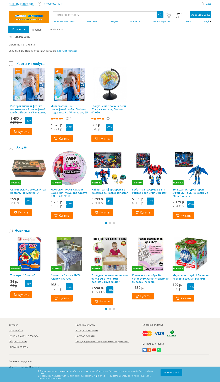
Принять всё (171, 372)
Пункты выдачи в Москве (24, 336)
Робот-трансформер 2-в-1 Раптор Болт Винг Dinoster (149, 191)
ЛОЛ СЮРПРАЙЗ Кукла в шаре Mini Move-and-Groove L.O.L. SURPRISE (69, 193)
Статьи (187, 21)
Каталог (13, 325)
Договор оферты (85, 336)
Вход (208, 3)
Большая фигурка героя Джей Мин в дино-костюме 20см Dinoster (190, 193)
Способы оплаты (18, 347)
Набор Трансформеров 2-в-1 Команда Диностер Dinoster (109, 191)
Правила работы (85, 325)
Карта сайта (16, 330)
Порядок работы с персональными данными (102, 341)
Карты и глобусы (67, 50)
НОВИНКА (16, 182)
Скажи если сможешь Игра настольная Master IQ (28, 191)
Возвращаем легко (86, 330)
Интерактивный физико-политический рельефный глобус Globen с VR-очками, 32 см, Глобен (28, 109)
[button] (106, 223)
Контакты (92, 21)
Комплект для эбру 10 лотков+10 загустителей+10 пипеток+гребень (150, 278)
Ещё (206, 21)
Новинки (135, 21)
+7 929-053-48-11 (54, 3)
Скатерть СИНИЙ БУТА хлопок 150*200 (66, 277)
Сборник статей (18, 341)
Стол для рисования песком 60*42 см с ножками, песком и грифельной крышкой (109, 278)
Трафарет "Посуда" (22, 275)
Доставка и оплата (64, 21)
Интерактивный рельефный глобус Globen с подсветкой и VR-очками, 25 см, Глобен (69, 109)
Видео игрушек (161, 21)
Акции (114, 21)
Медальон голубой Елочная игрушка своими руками (191, 277)
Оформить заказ (200, 14)
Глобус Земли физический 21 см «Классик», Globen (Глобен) (108, 109)
